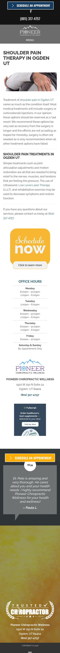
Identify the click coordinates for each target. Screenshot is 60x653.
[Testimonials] (30, 489)
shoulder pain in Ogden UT (37, 99)
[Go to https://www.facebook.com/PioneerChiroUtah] (31, 11)
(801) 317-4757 (30, 18)
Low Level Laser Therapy (34, 185)
